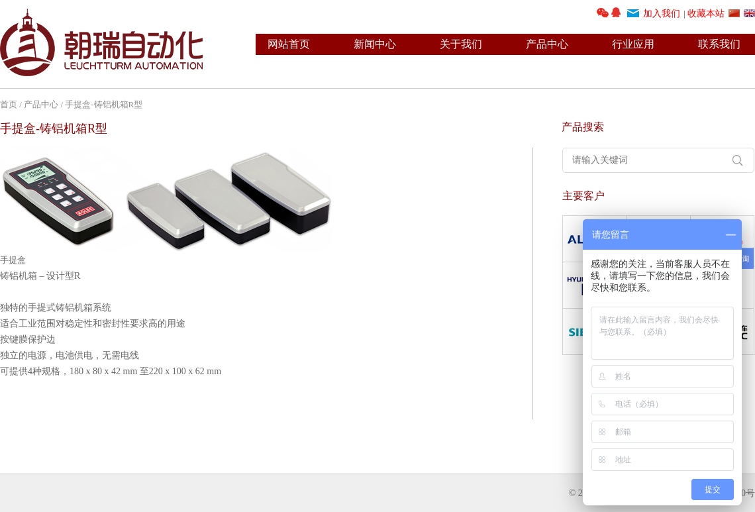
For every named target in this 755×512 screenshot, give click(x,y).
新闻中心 (375, 44)
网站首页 (289, 44)
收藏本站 (706, 14)
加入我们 (661, 14)
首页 (8, 104)
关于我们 (461, 44)
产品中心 (547, 44)
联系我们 (719, 44)
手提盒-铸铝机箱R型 (104, 104)
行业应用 (633, 44)
